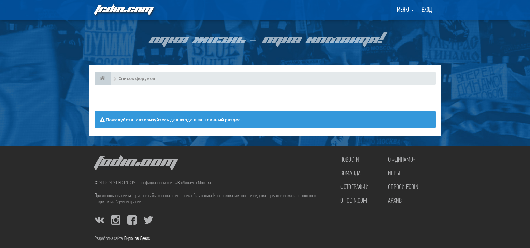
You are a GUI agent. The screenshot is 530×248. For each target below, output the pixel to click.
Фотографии (354, 187)
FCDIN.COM (123, 10)
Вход (427, 10)
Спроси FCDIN (403, 187)
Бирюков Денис (137, 239)
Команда (350, 173)
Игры (394, 173)
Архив (395, 201)
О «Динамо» (402, 160)
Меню (405, 10)
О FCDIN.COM (353, 201)
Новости (349, 160)
